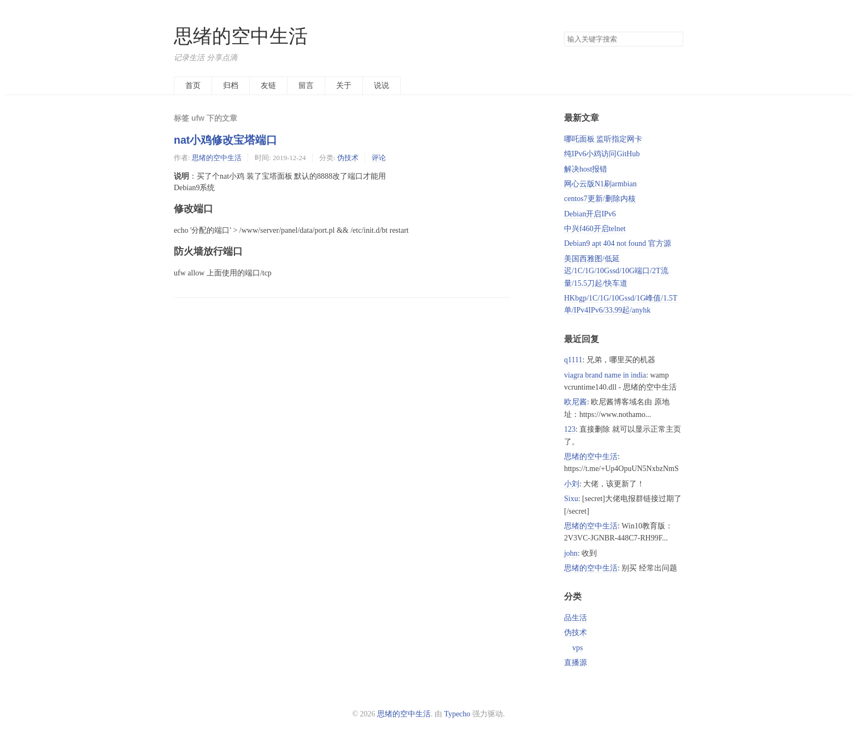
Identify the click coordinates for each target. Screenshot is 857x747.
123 (570, 429)
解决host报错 (585, 169)
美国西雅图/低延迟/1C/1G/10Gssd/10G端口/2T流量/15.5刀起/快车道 (616, 271)
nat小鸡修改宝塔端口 (225, 140)
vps (577, 648)
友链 (268, 85)
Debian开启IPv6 (590, 214)
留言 (306, 85)
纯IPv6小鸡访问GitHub (601, 154)
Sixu (571, 499)
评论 (379, 158)
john (571, 553)
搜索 (674, 39)
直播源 (575, 662)
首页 (193, 85)
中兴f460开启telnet (595, 229)
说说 (381, 85)
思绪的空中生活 (241, 36)
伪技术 (348, 158)
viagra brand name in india (605, 375)
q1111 (573, 360)
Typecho (457, 714)
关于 (343, 85)
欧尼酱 (575, 402)
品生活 (575, 618)
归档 (230, 85)
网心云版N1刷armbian (600, 184)
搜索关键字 (563, 31)
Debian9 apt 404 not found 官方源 (617, 243)
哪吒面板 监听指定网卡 (603, 139)
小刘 (571, 484)
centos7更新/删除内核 (600, 199)
